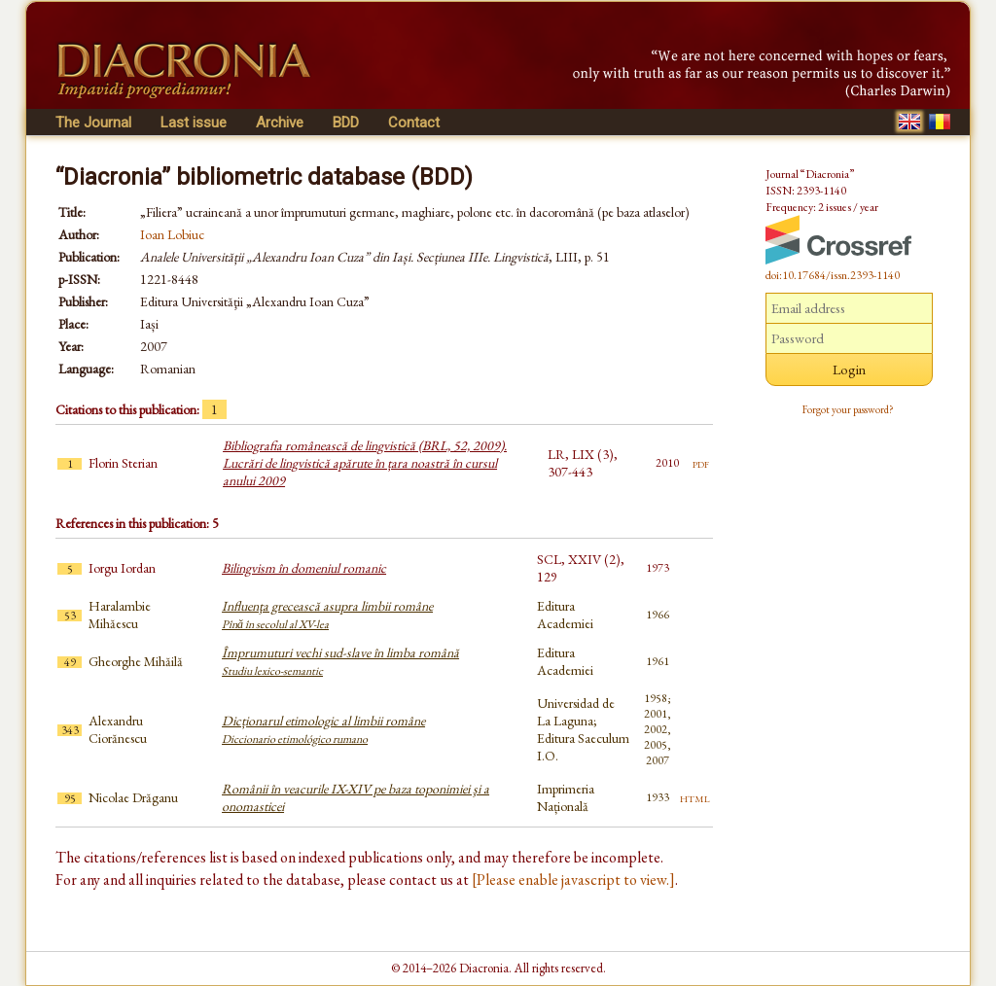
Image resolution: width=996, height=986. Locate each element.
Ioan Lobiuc (172, 234)
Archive (279, 122)
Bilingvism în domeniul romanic (304, 568)
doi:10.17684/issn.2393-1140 (832, 275)
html (695, 797)
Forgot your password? (848, 409)
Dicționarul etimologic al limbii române (323, 729)
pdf (701, 463)
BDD (346, 122)
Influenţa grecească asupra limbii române (327, 614)
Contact (414, 122)
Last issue (193, 122)
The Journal (93, 122)
